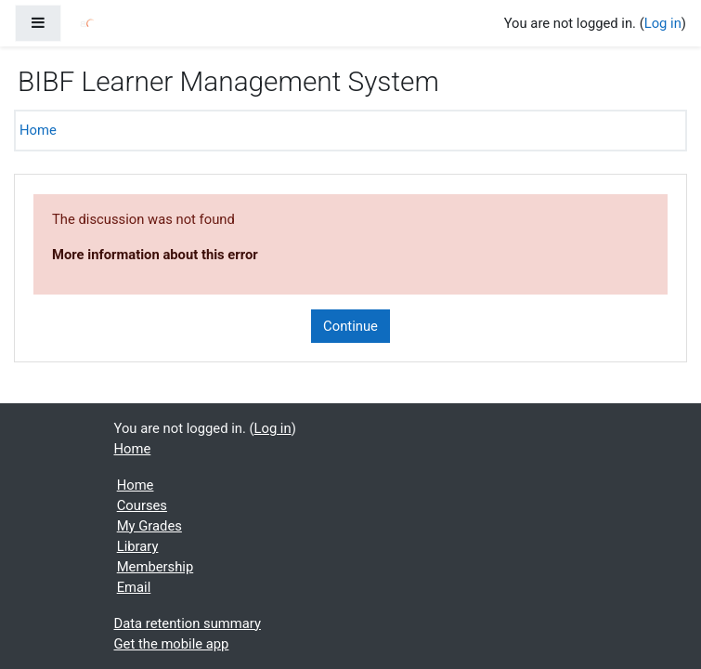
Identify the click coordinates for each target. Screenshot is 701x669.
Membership (155, 566)
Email (134, 587)
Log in (663, 23)
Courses (142, 505)
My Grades (149, 526)
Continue (350, 326)
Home (38, 130)
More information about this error (155, 254)
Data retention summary (187, 623)
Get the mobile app (171, 644)
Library (138, 546)
